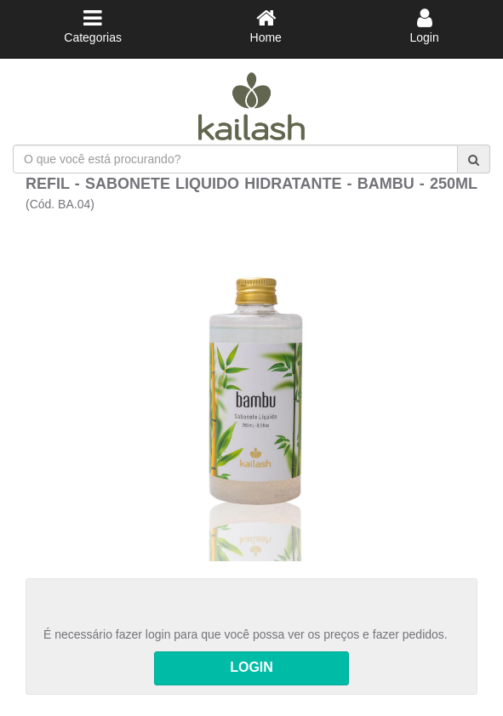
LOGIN (251, 667)
